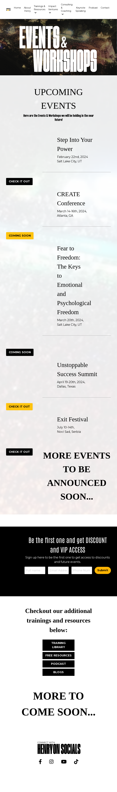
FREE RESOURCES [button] (58, 666)
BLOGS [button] (58, 682)
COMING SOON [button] (20, 236)
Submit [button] (102, 580)
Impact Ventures (53, 9)
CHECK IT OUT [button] (19, 181)
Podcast (93, 7)
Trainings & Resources (40, 9)
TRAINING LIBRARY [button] (58, 655)
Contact (105, 7)
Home (18, 7)
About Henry (28, 9)
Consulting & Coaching (67, 9)
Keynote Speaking (81, 9)
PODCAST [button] (58, 674)
